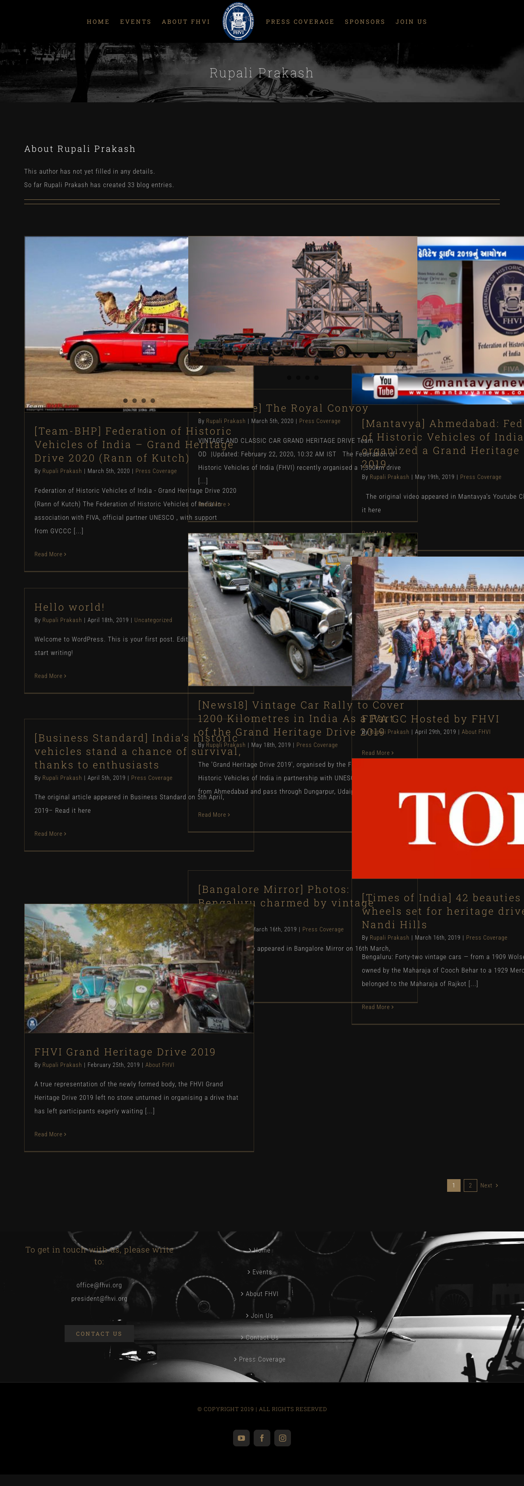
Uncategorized (153, 620)
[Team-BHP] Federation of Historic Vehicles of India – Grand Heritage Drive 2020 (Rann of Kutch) (134, 444)
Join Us (262, 1315)
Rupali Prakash (62, 471)
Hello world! (69, 606)
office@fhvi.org (99, 1285)
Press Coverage (156, 471)
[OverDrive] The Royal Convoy (283, 407)
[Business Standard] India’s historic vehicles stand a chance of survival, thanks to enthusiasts (138, 751)
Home (262, 1250)
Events (262, 1272)
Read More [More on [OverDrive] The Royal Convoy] (212, 504)
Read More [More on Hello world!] (48, 676)
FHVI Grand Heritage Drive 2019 (125, 1051)
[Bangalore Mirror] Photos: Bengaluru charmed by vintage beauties (286, 903)
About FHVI (476, 731)
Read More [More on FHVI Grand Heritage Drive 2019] (48, 1134)
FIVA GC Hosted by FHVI (431, 718)
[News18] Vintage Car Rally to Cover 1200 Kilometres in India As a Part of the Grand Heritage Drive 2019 (301, 718)
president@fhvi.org (99, 1298)
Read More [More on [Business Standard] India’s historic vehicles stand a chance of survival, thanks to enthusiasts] (48, 833)
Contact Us (262, 1337)
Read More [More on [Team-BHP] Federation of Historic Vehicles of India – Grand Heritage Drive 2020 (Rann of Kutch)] (48, 554)
